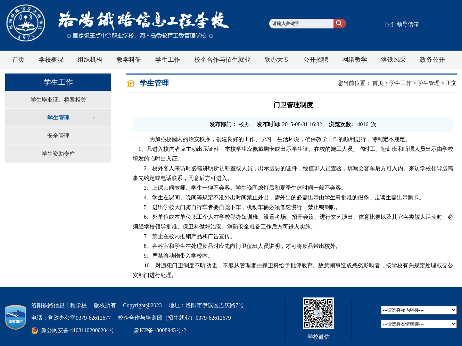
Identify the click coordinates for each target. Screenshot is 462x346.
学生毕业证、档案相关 (58, 100)
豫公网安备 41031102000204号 (77, 330)
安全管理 (58, 136)
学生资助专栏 (58, 154)
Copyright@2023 (142, 305)
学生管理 (58, 118)
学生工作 (400, 83)
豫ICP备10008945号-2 (160, 330)
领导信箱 (408, 24)
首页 (377, 83)
